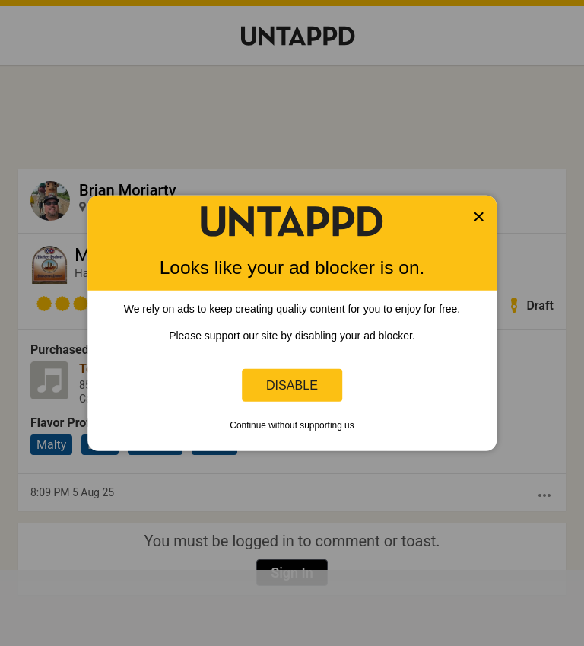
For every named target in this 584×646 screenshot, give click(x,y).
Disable (292, 385)
